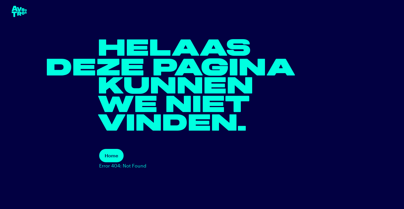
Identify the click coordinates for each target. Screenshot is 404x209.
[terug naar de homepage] (19, 11)
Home (111, 155)
